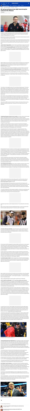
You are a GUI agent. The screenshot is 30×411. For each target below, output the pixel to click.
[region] (15, 23)
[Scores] (10, 5)
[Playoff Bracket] (14, 5)
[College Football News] (5, 5)
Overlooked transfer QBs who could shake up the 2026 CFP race (12, 409)
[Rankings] (22, 5)
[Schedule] (19, 5)
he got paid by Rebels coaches (10, 47)
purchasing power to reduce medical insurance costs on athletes (17, 358)
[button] (25, 5)
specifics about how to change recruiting (14, 311)
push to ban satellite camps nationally (21, 280)
